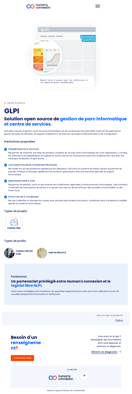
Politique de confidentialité (74, 390)
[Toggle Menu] (97, 6)
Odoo (119, 320)
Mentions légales (54, 390)
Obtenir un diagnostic (104, 352)
